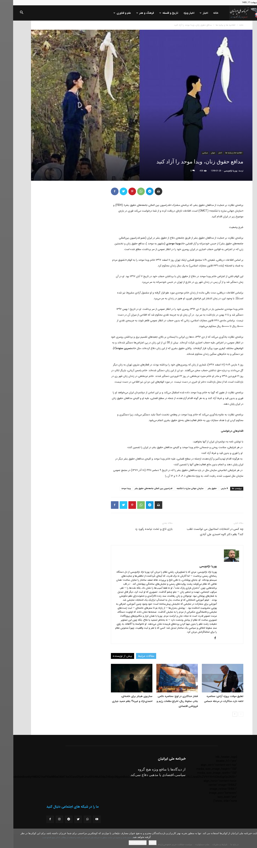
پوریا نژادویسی (217, 171)
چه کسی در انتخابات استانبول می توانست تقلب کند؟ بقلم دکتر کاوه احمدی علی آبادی (202, 532)
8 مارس (211, 488)
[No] (252, 838)
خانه (202, 13)
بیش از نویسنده (109, 656)
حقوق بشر (199, 488)
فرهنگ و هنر (132, 13)
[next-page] (221, 714)
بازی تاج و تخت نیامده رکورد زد (140, 529)
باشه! (139, 843)
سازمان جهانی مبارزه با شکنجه (176, 488)
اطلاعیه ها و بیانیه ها (212, 25)
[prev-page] (227, 714)
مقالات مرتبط (133, 656)
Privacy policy (124, 843)
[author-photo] (218, 561)
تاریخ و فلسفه (155, 13)
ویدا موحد (112, 488)
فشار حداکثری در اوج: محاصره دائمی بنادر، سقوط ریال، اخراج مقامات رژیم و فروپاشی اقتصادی (164, 701)
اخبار (191, 13)
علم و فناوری (109, 13)
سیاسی (192, 152)
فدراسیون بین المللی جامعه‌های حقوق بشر (140, 488)
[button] (8, 13)
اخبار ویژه (175, 13)
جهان (200, 152)
